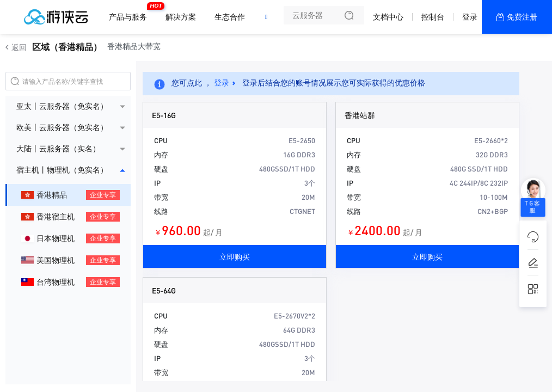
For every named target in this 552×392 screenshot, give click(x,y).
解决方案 (180, 17)
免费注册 (522, 17)
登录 (469, 17)
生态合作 (229, 17)
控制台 (432, 17)
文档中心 (388, 17)
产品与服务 (130, 12)
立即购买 (234, 256)
